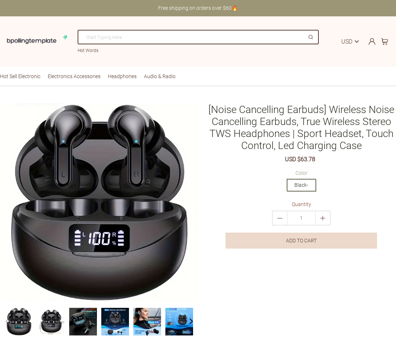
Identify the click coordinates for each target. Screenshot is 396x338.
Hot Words (88, 50)
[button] (191, 321)
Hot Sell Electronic (20, 76)
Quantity (301, 204)
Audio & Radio (160, 76)
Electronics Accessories (74, 76)
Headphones (122, 76)
